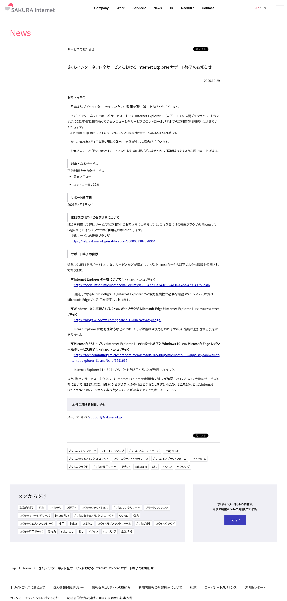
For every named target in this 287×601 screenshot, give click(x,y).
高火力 (125, 467)
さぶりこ (87, 523)
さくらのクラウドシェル (95, 508)
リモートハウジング (112, 451)
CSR (136, 515)
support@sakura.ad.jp (105, 417)
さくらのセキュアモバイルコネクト (89, 459)
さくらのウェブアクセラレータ (131, 459)
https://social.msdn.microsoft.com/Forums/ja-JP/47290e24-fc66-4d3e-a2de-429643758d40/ (142, 284)
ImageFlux (172, 451)
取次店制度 (26, 508)
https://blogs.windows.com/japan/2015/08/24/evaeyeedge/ (117, 319)
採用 (61, 523)
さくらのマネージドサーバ (144, 451)
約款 (41, 508)
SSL (154, 467)
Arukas (123, 515)
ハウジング (183, 467)
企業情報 (126, 531)
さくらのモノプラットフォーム (169, 459)
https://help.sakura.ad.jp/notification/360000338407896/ (113, 241)
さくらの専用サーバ (104, 467)
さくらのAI (55, 508)
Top (13, 568)
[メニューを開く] (280, 8)
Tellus (74, 523)
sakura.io (141, 467)
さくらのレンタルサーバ (82, 451)
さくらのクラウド (78, 467)
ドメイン (167, 467)
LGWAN (71, 508)
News (27, 568)
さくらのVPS (199, 459)
